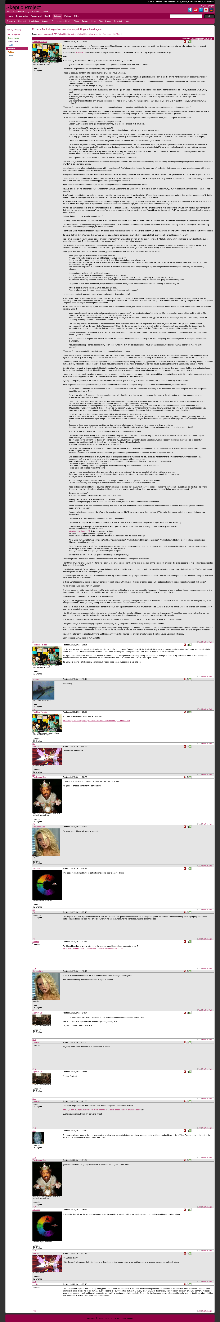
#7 (33, 866)
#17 (34, 1207)
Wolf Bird (36, 746)
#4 (33, 744)
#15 (34, 1128)
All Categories (14, 34)
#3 (33, 709)
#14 (34, 1098)
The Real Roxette (39, 42)
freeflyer (35, 942)
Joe (34, 1131)
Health (10, 45)
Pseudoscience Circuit (61, 21)
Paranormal (13, 42)
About (151, 2)
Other (10, 56)
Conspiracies (13, 38)
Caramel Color (38, 827)
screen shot (81, 52)
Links (184, 2)
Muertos (35, 679)
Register (204, 5)
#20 (34, 1311)
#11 (34, 1010)
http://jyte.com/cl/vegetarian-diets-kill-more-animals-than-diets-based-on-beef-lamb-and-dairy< (102, 1110)
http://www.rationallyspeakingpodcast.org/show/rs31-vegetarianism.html (92, 948)
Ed (33, 912)
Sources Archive (195, 2)
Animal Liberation (85, 34)
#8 (33, 909)
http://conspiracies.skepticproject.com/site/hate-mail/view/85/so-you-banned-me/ (96, 720)
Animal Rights (64, 34)
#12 (34, 1040)
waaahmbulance (44, 34)
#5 (33, 774)
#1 (33, 642)
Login (211, 5)
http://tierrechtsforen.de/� (79, 531)
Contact (158, 2)
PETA (54, 34)
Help (179, 2)
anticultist (36, 868)
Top (199, 642)
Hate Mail (172, 2)
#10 (34, 968)
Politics (11, 52)
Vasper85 (36, 1101)
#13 (34, 1069)
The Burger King (39, 777)
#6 (33, 824)
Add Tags (116, 34)
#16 (34, 1157)
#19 (34, 1281)
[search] (186, 16)
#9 (33, 939)
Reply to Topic (205, 39)
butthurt (74, 34)
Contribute (209, 2)
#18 (34, 1251)
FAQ (165, 2)
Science (11, 49)
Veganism (98, 34)
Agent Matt (37, 1013)
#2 (33, 676)
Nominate (107, 34)
